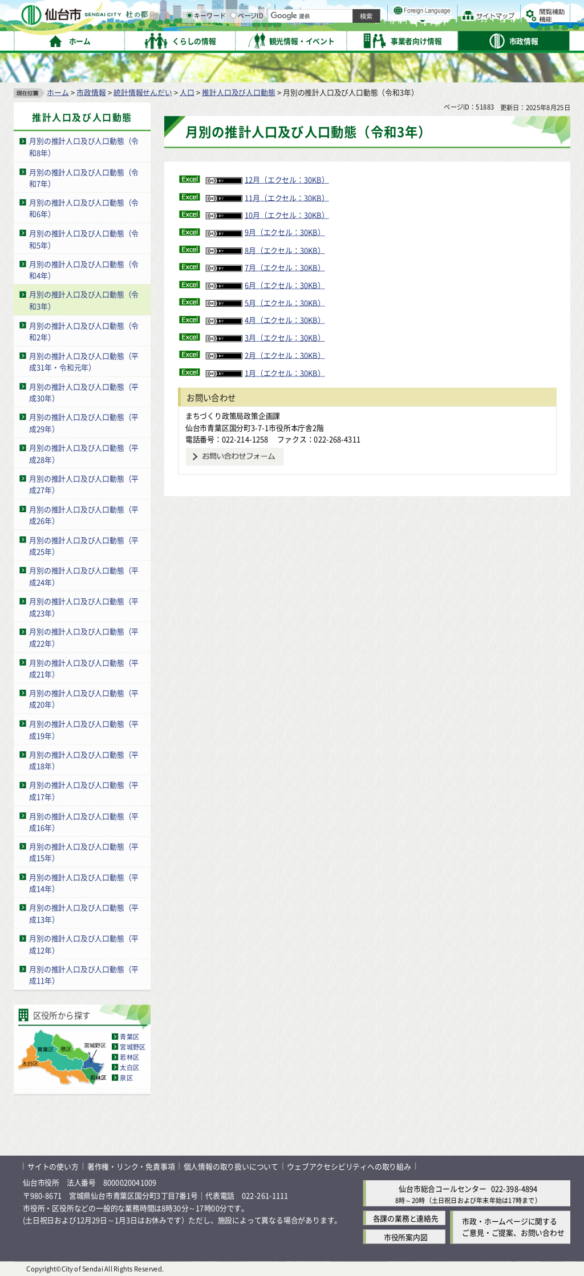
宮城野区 (132, 1046)
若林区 (129, 1056)
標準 (455, 12)
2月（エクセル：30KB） (265, 354)
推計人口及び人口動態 (238, 91)
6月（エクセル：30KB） (265, 284)
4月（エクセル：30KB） (265, 319)
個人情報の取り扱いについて (231, 1166)
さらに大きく (476, 25)
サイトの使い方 (53, 1166)
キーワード (324, 39)
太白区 (129, 1066)
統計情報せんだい (142, 91)
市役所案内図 (406, 1236)
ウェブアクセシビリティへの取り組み (349, 1166)
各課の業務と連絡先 (406, 1217)
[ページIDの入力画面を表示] (352, 39)
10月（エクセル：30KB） (267, 214)
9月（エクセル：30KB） (265, 231)
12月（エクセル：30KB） (267, 179)
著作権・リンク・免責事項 (131, 1166)
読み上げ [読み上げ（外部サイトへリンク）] (375, 11)
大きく (439, 25)
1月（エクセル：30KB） (265, 372)
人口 (187, 91)
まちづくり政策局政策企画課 (232, 415)
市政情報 (91, 91)
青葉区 (129, 1035)
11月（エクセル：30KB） (267, 197)
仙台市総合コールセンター (442, 1188)
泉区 (126, 1077)
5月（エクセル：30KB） (265, 302)
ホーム (57, 91)
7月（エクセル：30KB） (265, 267)
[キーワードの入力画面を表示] (308, 39)
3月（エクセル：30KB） (265, 336)
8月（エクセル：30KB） (265, 249)
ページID (365, 39)
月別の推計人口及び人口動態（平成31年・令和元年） (84, 361)
